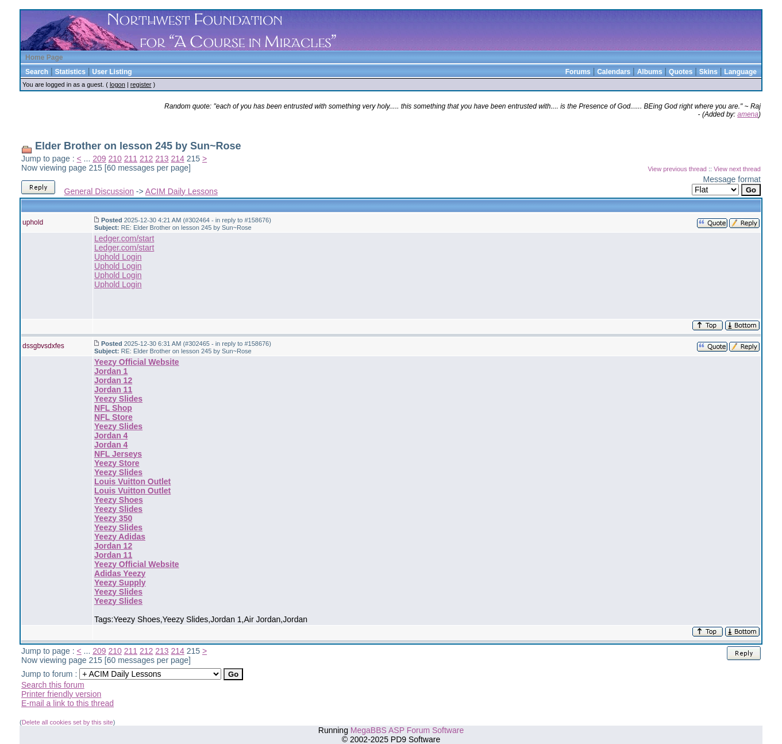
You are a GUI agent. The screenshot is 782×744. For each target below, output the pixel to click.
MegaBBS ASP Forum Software (407, 730)
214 (177, 158)
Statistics (70, 72)
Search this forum (52, 684)
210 (114, 158)
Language (740, 72)
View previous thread (677, 168)
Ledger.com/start (124, 238)
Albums (649, 72)
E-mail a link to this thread (67, 703)
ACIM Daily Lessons (181, 191)
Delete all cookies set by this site (67, 722)
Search (36, 72)
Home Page (44, 57)
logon (117, 84)
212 (146, 158)
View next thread (737, 168)
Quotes (680, 72)
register (141, 84)
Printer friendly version (61, 694)
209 (99, 158)
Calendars (613, 72)
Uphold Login (118, 256)
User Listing (112, 72)
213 (161, 158)
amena (747, 114)
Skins (708, 72)
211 (130, 158)
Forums (578, 72)
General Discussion (99, 191)
